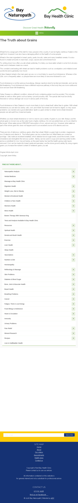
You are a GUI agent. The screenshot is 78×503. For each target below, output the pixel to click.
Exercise (39, 240)
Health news (39, 458)
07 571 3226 (39, 491)
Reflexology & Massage (39, 270)
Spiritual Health (39, 230)
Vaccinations (39, 255)
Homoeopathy (9, 265)
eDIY (52, 498)
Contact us (39, 460)
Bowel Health (39, 289)
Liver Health (39, 245)
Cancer (39, 299)
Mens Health (39, 211)
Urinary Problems (10, 323)
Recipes (39, 338)
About (39, 450)
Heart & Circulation (39, 314)
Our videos (39, 452)
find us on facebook (39, 495)
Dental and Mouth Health (39, 235)
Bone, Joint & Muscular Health (39, 284)
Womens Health (39, 206)
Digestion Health (39, 186)
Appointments (39, 455)
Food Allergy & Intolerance (39, 309)
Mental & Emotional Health (39, 196)
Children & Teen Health (39, 201)
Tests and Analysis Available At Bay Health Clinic (21, 220)
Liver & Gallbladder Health (13, 343)
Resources (39, 225)
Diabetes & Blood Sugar (39, 279)
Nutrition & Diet (39, 260)
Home (39, 447)
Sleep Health (8, 250)
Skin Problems (39, 274)
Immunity (39, 319)
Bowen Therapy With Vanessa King (16, 216)
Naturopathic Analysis (39, 171)
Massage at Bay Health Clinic (14, 181)
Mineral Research (39, 333)
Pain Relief (39, 328)
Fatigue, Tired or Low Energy (39, 304)
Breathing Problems (39, 294)
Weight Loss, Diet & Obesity (39, 191)
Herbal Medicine (39, 176)
